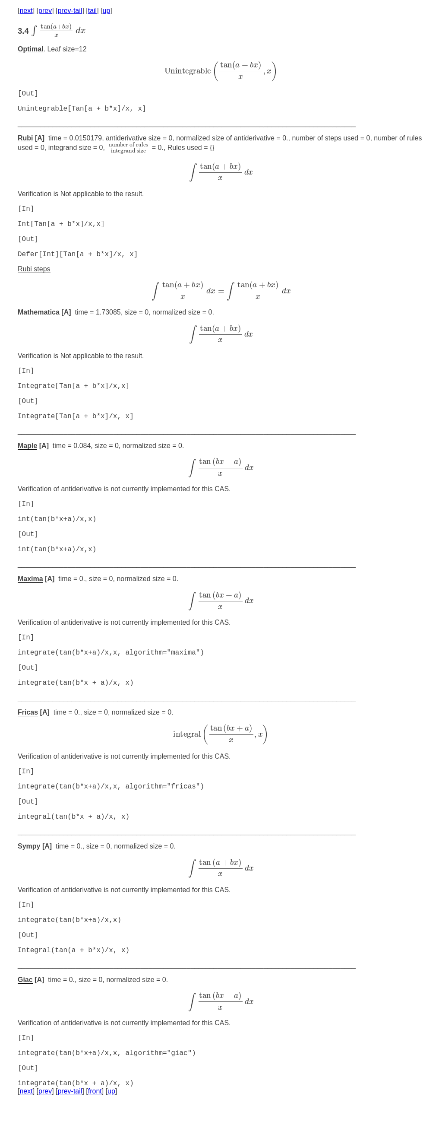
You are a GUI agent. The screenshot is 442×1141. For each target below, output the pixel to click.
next (25, 10)
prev (45, 10)
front (95, 1130)
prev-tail (69, 10)
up (106, 10)
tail (92, 10)
